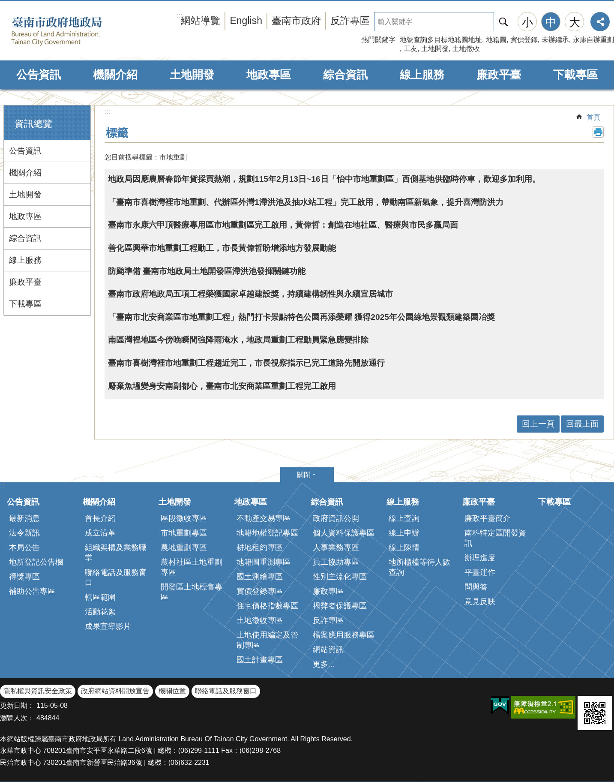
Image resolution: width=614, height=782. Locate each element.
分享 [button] (600, 21)
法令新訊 (24, 533)
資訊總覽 (33, 123)
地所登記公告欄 (36, 562)
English (246, 20)
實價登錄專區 (260, 591)
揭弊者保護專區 (340, 606)
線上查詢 (404, 518)
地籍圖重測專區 (264, 562)
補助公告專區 (32, 591)
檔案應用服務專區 (343, 635)
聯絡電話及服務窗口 (116, 577)
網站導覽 (200, 20)
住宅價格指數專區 (267, 606)
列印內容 (598, 132)
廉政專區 (328, 591)
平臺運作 (479, 572)
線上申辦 (404, 533)
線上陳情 (404, 547)
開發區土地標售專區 (191, 592)
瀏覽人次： (17, 718)
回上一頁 (538, 423)
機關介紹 (115, 75)
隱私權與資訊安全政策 (37, 691)
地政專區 (268, 75)
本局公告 (24, 547)
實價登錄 (524, 39)
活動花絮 (100, 612)
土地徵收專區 (260, 620)
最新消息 (24, 518)
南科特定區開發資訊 (495, 538)
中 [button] (551, 22)
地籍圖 (496, 39)
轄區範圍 (100, 597)
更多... (324, 664)
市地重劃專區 (184, 533)
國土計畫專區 (260, 660)
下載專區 (575, 75)
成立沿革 (100, 533)
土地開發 (435, 48)
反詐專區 (350, 20)
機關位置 (172, 691)
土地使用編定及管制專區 (267, 640)
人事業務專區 (336, 547)
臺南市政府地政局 (70, 31)
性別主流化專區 (340, 576)
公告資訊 (38, 75)
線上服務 (422, 75)
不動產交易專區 (264, 518)
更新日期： (17, 705)
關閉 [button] (304, 474)
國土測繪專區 (260, 576)
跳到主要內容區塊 (4, 4)
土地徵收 (466, 48)
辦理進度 (479, 557)
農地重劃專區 (184, 547)
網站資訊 (328, 649)
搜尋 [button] (503, 21)
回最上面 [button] (582, 423)
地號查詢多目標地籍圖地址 (441, 39)
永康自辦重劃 (593, 39)
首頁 (593, 117)
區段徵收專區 (184, 518)
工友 (410, 48)
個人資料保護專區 (343, 533)
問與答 (476, 587)
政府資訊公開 (336, 518)
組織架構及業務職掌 (116, 552)
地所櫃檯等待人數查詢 (419, 567)
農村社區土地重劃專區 (191, 567)
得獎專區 (24, 576)
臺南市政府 (296, 20)
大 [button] (574, 22)
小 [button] (527, 22)
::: (3, 108)
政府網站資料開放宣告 (115, 691)
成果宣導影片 (108, 626)
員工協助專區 (336, 562)
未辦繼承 (555, 39)
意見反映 (479, 601)
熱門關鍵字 (378, 39)
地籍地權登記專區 (267, 533)
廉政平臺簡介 (487, 518)
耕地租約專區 (260, 547)
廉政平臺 (498, 75)
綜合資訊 (345, 75)
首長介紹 (100, 518)
